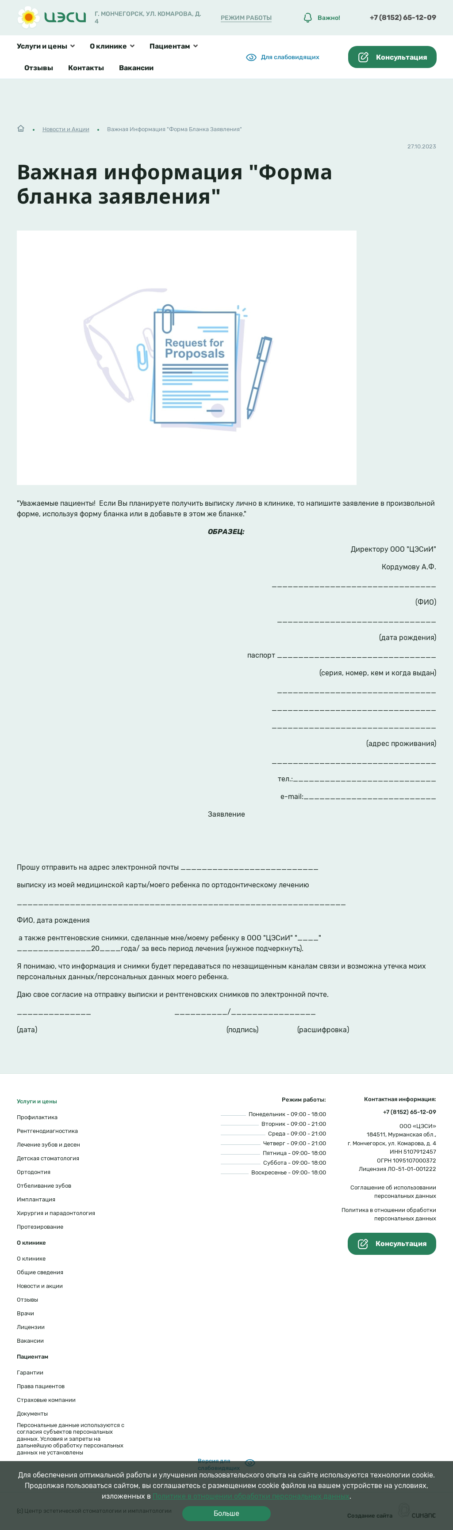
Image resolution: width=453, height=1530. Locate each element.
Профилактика (37, 1117)
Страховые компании (46, 1400)
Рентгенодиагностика (47, 1131)
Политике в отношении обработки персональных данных (251, 1496)
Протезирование (40, 1226)
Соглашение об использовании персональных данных (393, 1192)
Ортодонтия (33, 1172)
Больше (226, 1513)
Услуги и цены (42, 46)
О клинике (108, 46)
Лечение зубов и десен (48, 1144)
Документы (32, 1413)
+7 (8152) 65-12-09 (403, 17)
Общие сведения (40, 1272)
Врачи (25, 1313)
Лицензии (31, 1327)
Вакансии (136, 68)
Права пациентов (41, 1386)
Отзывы (38, 68)
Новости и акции (40, 1286)
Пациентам (170, 46)
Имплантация (36, 1199)
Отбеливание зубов (44, 1185)
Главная (21, 127)
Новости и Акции (65, 129)
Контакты (86, 68)
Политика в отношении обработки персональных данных (389, 1214)
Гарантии (30, 1372)
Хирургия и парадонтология (56, 1213)
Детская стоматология (48, 1158)
